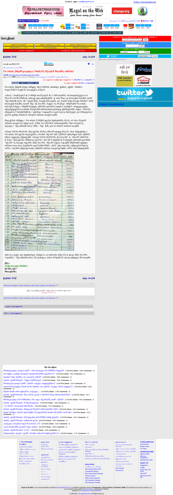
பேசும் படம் (45, 474)
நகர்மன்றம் (88, 447)
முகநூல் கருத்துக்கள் (72, 83)
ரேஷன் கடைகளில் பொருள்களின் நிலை (97, 458)
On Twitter (143, 448)
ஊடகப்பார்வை (46, 469)
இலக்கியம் (44, 462)
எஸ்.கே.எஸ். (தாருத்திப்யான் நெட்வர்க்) (24, 75)
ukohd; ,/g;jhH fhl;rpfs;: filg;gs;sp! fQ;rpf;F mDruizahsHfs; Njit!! (30, 409)
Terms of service (88, 489)
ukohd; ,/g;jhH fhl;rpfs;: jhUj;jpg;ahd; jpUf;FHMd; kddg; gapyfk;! (31, 417)
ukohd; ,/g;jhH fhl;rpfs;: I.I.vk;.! (16, 430)
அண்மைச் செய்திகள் (25, 447)
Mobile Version (144, 446)
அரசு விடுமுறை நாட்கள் (123, 456)
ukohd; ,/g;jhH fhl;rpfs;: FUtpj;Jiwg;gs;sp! (21, 403)
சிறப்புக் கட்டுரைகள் (47, 459)
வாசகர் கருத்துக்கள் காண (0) (44, 77)
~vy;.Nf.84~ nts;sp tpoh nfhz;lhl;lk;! (18, 406)
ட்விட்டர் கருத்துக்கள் (87, 83)
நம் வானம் (94, 32)
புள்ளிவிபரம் (63, 461)
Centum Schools (90, 476)
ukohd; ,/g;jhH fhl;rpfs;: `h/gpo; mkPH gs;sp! (22, 380)
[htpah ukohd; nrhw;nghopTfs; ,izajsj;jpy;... (21, 391)
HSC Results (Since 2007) (93, 469)
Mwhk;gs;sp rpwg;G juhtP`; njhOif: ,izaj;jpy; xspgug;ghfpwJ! (29, 383)
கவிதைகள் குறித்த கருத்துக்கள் (68, 456)
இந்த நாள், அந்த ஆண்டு (27, 458)
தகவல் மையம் (63, 32)
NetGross (98, 490)
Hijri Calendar (120, 468)
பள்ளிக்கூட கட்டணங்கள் (93, 466)
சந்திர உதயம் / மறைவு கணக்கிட (126, 451)
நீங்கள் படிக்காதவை (25, 461)
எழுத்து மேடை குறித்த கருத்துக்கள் (70, 449)
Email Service (144, 444)
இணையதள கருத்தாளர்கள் (67, 459)
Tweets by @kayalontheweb (111, 104)
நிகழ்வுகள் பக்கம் (121, 459)
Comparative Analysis (91, 471)
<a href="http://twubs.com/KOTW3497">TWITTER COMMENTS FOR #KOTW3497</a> (48, 337)
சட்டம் (43, 471)
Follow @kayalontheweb (145, 2)
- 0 (84, 79)
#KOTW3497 (49, 64)
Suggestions (144, 465)
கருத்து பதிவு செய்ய (62, 77)
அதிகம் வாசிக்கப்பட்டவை (27, 449)
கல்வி (84, 32)
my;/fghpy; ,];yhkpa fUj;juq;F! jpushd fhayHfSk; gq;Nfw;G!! (29, 374)
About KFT (143, 473)
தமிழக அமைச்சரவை (122, 461)
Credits (142, 467)
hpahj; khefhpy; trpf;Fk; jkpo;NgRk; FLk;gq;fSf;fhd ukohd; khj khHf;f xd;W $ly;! (37, 412)
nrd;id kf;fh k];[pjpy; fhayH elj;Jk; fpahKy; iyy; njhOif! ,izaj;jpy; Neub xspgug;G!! (38, 386)
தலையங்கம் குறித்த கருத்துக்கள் (69, 447)
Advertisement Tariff (146, 460)
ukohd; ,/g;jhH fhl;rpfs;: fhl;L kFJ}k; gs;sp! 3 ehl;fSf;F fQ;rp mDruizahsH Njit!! (37, 394)
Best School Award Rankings (94, 473)
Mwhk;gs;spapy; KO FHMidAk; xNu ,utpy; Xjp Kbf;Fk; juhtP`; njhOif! (33, 399)
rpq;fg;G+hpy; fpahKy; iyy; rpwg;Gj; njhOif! (22, 377)
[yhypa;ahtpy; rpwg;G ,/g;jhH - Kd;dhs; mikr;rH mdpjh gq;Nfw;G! (31, 433)
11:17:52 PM (45, 21)
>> (25, 442)
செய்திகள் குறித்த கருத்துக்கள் (68, 444)
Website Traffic (144, 454)
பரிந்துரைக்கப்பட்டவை (26, 456)
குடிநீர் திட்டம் (89, 453)
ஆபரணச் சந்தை (121, 454)
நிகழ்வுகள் (75, 32)
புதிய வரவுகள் (89, 444)
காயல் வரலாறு (45, 476)
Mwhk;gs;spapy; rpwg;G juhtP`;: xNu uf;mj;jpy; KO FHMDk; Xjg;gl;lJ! (33, 370)
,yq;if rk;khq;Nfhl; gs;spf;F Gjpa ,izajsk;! (20, 427)
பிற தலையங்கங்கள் (47, 449)
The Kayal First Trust (64, 487)
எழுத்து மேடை (46, 457)
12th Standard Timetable (92, 480)
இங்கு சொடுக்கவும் (49, 292)
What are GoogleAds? (144, 457)
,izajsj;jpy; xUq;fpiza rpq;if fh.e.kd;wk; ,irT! (22, 423)
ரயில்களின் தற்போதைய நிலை (94, 456)
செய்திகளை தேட (24, 463)
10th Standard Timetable (92, 482)
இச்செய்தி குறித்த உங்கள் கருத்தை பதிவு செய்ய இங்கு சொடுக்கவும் (29, 285)
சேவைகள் (105, 32)
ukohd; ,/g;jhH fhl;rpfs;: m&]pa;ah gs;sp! (20, 420)
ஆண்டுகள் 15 (45, 479)
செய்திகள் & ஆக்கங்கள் (30, 32)
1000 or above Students (92, 478)
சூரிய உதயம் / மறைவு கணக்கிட (126, 449)
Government (119, 470)
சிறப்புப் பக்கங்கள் (48, 32)
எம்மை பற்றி (117, 32)
